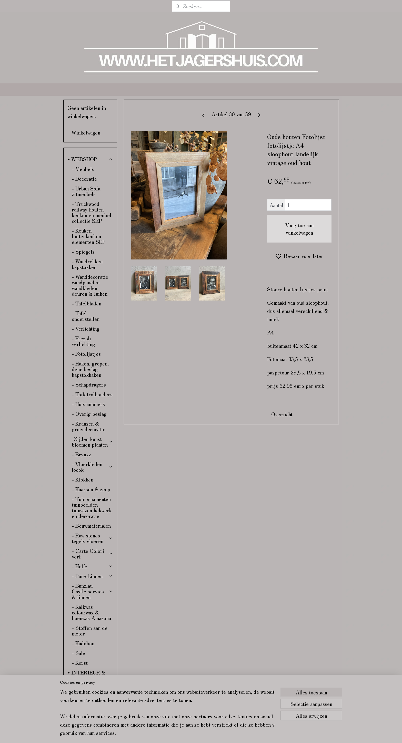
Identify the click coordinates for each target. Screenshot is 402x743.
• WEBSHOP (90, 159)
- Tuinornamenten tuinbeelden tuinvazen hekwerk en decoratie (92, 507)
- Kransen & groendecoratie (88, 426)
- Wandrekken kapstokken (87, 264)
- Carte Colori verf (92, 553)
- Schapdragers (89, 384)
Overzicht (282, 414)
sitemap (229, 733)
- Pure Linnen (92, 576)
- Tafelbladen (86, 303)
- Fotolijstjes (86, 353)
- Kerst (80, 662)
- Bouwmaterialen (91, 525)
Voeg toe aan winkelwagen (299, 228)
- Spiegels (83, 251)
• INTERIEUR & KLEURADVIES (86, 675)
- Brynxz (81, 454)
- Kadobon (83, 643)
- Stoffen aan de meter (89, 630)
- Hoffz (92, 566)
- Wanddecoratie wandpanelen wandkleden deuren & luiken (90, 285)
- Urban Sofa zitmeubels (86, 191)
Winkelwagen (86, 132)
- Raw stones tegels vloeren (92, 538)
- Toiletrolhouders (92, 394)
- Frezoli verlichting (83, 341)
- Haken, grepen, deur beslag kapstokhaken (90, 369)
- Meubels (83, 168)
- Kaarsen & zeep (91, 489)
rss (238, 733)
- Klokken (82, 479)
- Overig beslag (89, 413)
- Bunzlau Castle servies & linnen (92, 591)
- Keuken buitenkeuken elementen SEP (89, 236)
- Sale (78, 653)
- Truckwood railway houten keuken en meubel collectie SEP (91, 212)
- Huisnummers (88, 404)
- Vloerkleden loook (92, 466)
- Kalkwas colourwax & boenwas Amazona (91, 612)
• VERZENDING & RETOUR (89, 705)
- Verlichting (85, 328)
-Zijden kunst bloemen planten (92, 441)
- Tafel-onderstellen (85, 315)
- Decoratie (84, 178)
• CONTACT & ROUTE (85, 690)
